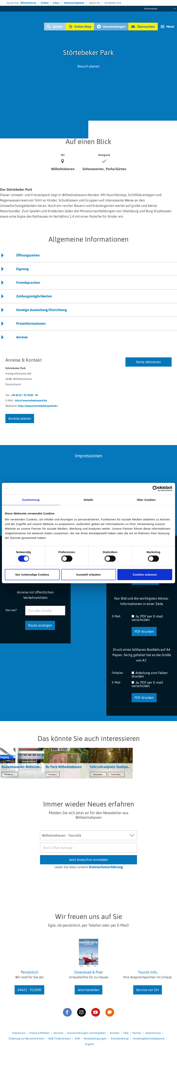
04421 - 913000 (29, 990)
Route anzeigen (40, 625)
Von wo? (11, 610)
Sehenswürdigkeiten (74, 3)
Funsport (53, 774)
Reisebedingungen (95, 1038)
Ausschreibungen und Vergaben (86, 1032)
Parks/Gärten (116, 774)
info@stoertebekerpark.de (31, 400)
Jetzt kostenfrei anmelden (88, 860)
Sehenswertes (98, 774)
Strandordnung (120, 1038)
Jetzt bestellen (88, 990)
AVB (77, 1038)
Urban (56, 3)
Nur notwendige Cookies (32, 574)
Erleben (45, 3)
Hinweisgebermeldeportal (148, 1038)
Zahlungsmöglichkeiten (34, 296)
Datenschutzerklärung (106, 867)
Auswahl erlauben (88, 574)
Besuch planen (88, 66)
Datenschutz (153, 1032)
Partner (136, 1032)
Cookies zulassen (145, 574)
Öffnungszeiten (28, 255)
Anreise (22, 337)
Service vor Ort (147, 990)
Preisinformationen (31, 323)
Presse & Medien (39, 1032)
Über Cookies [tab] (146, 499)
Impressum (18, 1032)
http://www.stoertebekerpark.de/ (38, 405)
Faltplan (117, 672)
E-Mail (116, 616)
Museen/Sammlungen (11, 774)
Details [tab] (88, 499)
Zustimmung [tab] (31, 499)
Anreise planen (19, 418)
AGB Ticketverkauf (59, 1038)
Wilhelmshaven (28, 3)
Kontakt (114, 1032)
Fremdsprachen (28, 282)
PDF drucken (144, 631)
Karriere (58, 1032)
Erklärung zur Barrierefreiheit (26, 1038)
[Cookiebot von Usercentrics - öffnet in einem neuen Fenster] (155, 488)
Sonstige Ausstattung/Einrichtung (41, 310)
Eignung (22, 269)
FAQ (125, 1032)
